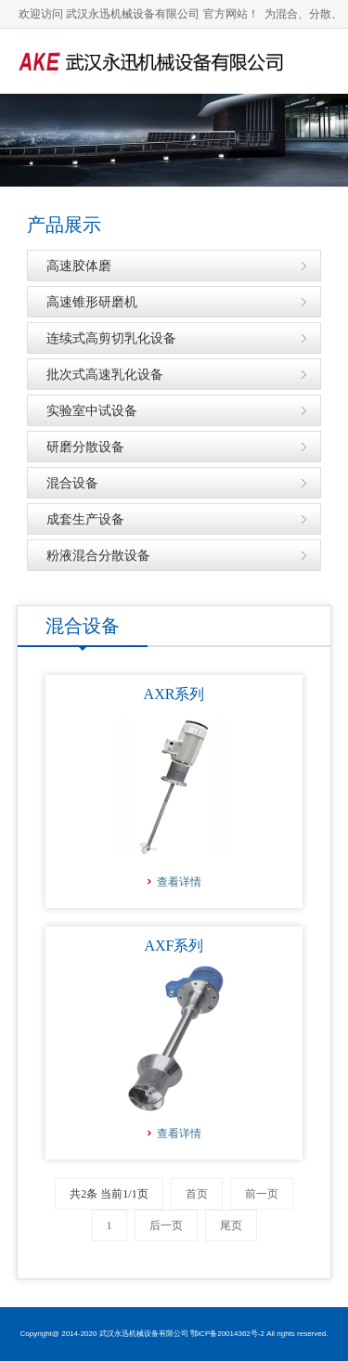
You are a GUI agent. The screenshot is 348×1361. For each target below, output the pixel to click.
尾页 (231, 1225)
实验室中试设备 (91, 410)
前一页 (261, 1193)
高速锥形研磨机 (91, 301)
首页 (197, 1193)
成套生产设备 (85, 519)
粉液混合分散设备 (98, 555)
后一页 (166, 1225)
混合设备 (72, 482)
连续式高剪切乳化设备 (111, 338)
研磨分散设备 (85, 446)
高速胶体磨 (78, 265)
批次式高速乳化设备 (104, 374)
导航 (315, 126)
